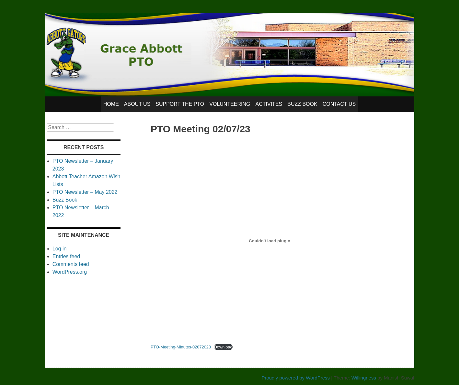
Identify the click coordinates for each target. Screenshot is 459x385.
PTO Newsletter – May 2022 (85, 192)
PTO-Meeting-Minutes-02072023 (181, 347)
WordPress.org (69, 272)
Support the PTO (179, 104)
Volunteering (229, 104)
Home (111, 104)
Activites (269, 104)
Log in (59, 248)
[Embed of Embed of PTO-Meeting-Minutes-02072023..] (270, 241)
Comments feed (70, 264)
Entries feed (66, 256)
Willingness (363, 377)
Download (223, 347)
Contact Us (339, 104)
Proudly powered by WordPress (295, 377)
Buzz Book (302, 104)
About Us (137, 104)
